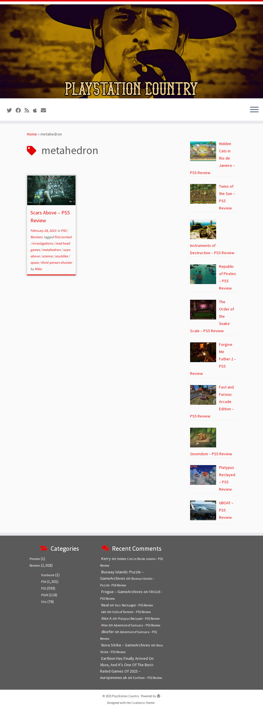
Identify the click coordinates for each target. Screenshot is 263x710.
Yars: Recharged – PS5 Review (134, 605)
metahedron (51, 249)
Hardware (47, 575)
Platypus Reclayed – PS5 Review (139, 619)
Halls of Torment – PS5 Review (131, 612)
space (34, 262)
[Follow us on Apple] (37, 110)
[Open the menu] (254, 110)
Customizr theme (143, 703)
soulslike (62, 256)
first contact (63, 237)
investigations (43, 243)
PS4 (43, 582)
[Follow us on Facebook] (20, 110)
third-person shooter (56, 262)
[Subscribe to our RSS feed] (29, 110)
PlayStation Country (125, 696)
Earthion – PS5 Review (147, 678)
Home (32, 134)
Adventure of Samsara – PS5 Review (137, 625)
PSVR (44, 595)
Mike (38, 269)
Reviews (36, 237)
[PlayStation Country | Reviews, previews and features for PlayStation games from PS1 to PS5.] (131, 51)
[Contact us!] (45, 110)
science (47, 256)
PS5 (64, 230)
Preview (35, 559)
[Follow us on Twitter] (11, 110)
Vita (44, 602)
